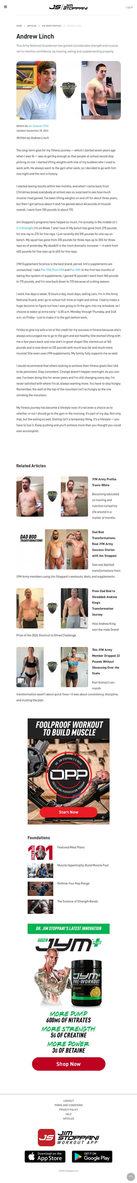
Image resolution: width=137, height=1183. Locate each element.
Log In (129, 7)
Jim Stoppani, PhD (38, 126)
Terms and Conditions (68, 1105)
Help (69, 1114)
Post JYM (58, 270)
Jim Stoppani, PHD (68, 7)
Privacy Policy (68, 1109)
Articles (32, 26)
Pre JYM (46, 270)
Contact (68, 1101)
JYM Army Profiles (52, 26)
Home (19, 26)
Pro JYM (75, 270)
